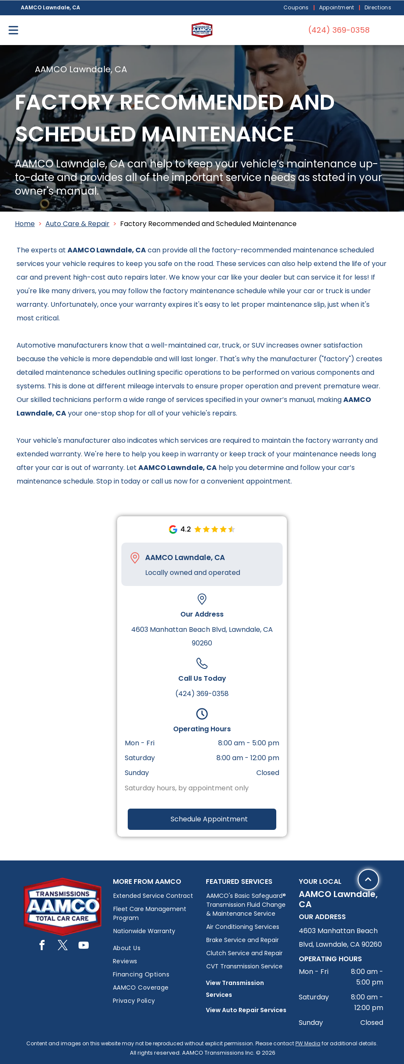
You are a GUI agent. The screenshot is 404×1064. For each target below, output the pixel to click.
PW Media (307, 1043)
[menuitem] (297, 8)
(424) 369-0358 (202, 694)
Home (25, 224)
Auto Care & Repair (77, 224)
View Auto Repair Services (246, 1010)
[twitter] (62, 946)
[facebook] (42, 946)
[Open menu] (13, 30)
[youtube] (83, 946)
